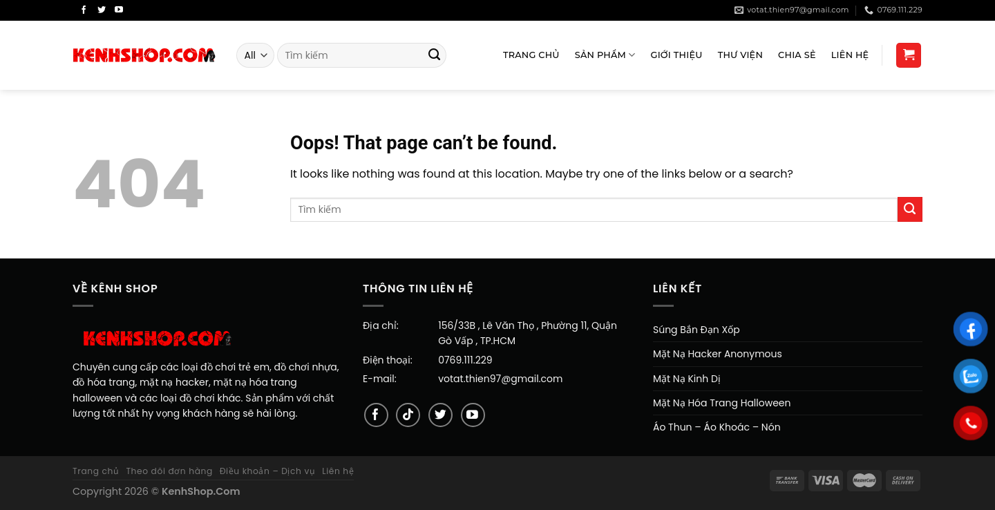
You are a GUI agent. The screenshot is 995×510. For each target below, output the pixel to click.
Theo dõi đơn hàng (169, 471)
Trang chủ (96, 471)
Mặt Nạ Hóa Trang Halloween (722, 403)
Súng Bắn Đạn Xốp (696, 330)
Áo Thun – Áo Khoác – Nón (717, 427)
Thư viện (740, 55)
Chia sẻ (797, 55)
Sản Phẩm (605, 55)
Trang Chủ (531, 55)
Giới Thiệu (677, 55)
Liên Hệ (850, 55)
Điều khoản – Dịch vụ (268, 471)
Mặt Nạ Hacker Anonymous (717, 354)
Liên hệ (338, 471)
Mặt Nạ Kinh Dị (687, 379)
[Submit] (434, 55)
